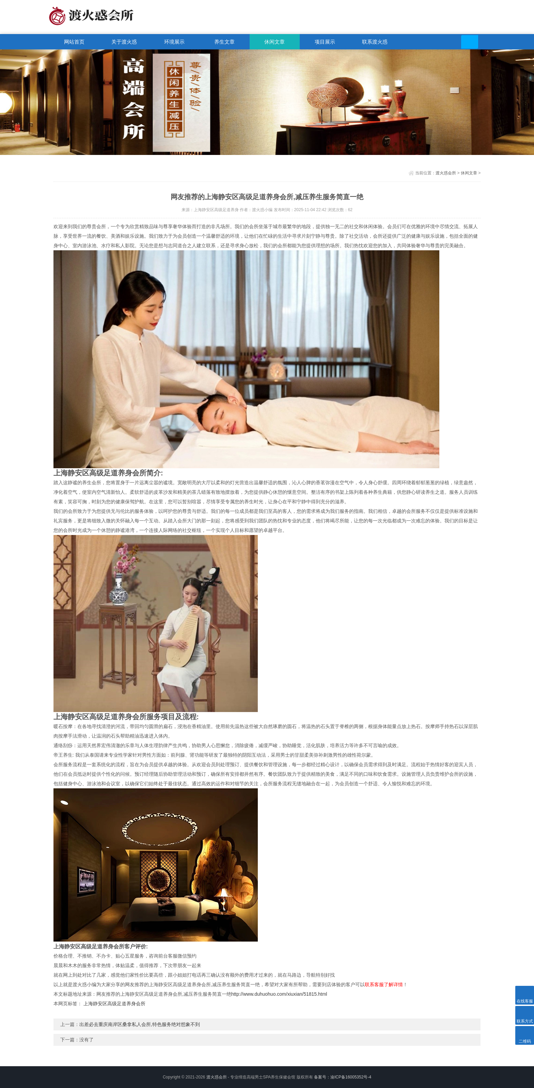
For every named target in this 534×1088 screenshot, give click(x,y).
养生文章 (224, 42)
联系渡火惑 (375, 42)
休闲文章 (274, 42)
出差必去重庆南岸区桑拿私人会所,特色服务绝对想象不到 (139, 1024)
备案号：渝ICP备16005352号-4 (342, 1077)
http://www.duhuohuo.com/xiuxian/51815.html (279, 994)
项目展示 (325, 42)
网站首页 (74, 42)
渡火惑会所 (446, 173)
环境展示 (174, 42)
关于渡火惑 (124, 42)
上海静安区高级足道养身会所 (114, 1003)
